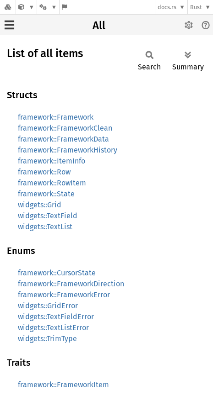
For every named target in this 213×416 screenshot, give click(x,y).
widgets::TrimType (47, 338)
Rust (196, 7)
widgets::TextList (45, 226)
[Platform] (48, 7)
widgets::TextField (47, 215)
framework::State (46, 194)
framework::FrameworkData (63, 139)
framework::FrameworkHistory (67, 150)
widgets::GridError (48, 305)
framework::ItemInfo (51, 161)
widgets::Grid (39, 204)
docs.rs (167, 7)
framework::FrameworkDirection (71, 283)
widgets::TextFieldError (56, 316)
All (99, 25)
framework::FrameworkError (64, 294)
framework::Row (44, 172)
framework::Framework (55, 117)
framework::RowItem (52, 183)
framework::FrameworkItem (63, 384)
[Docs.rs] (8, 7)
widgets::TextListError (53, 327)
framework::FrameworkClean (65, 128)
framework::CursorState (57, 273)
